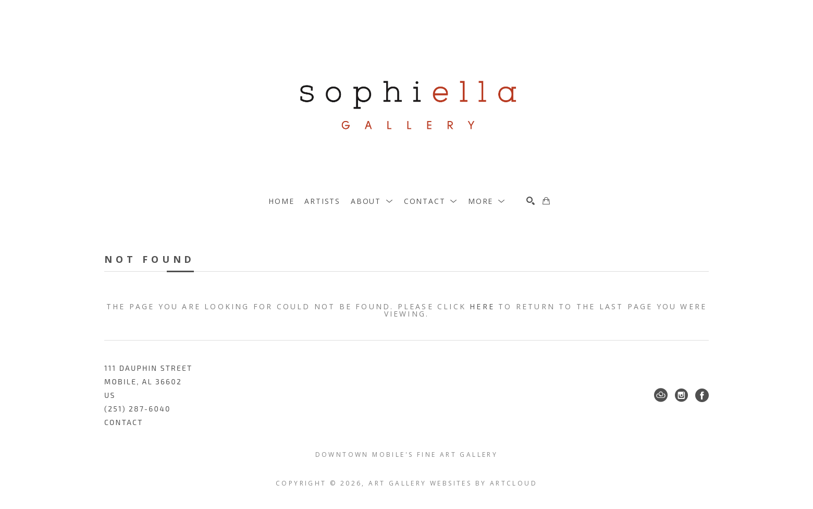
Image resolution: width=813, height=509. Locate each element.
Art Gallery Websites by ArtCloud (452, 483)
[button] (372, 201)
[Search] (530, 201)
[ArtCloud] (661, 395)
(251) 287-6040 (137, 408)
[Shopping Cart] (546, 201)
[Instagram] (681, 395)
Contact (123, 422)
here (482, 306)
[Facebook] (702, 395)
